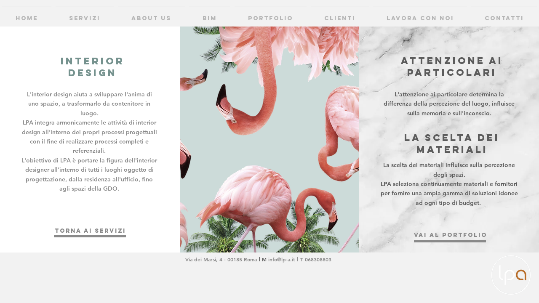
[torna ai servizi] (90, 231)
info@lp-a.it (281, 259)
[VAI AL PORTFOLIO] (450, 235)
